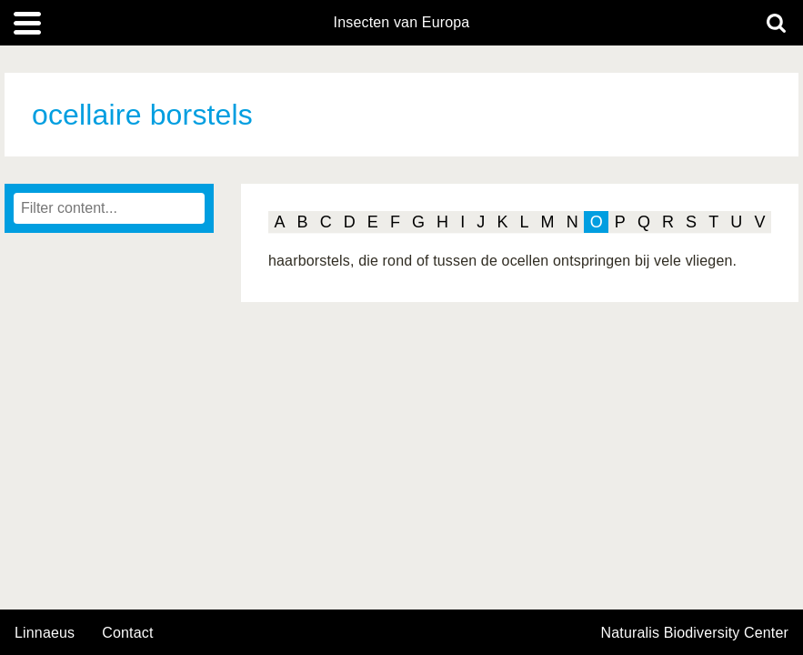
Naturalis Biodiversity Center (695, 633)
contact (127, 632)
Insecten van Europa (402, 22)
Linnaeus (45, 633)
